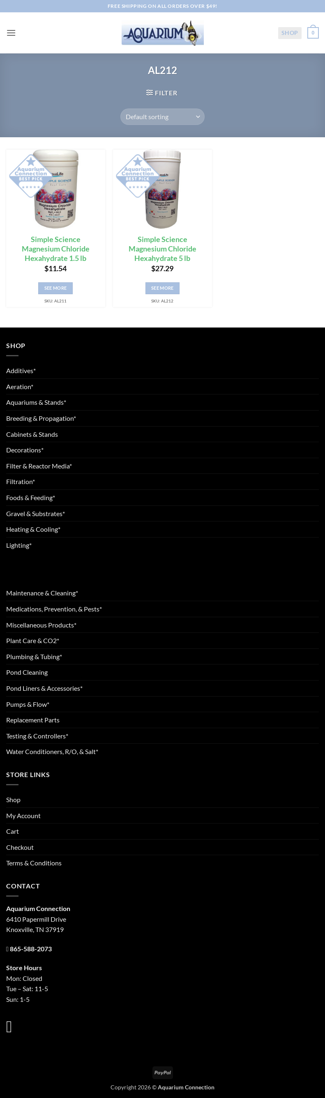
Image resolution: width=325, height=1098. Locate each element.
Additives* (21, 370)
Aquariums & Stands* (36, 402)
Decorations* (25, 450)
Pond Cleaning (27, 672)
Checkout (20, 847)
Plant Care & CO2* (32, 640)
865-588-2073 (31, 949)
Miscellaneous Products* (41, 625)
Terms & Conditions (34, 863)
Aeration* (19, 386)
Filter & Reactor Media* (39, 466)
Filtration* (20, 481)
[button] (11, 33)
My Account (23, 815)
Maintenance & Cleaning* (42, 593)
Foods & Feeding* (30, 497)
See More (55, 288)
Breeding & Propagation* (41, 418)
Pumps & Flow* (27, 704)
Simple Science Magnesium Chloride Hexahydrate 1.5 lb (56, 249)
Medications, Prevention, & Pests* (54, 609)
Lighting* (19, 545)
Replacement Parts (33, 720)
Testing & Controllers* (37, 736)
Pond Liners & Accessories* (44, 688)
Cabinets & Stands (32, 434)
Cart (12, 831)
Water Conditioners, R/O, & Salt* (52, 751)
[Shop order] (162, 116)
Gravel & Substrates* (35, 513)
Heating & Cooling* (33, 529)
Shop (289, 32)
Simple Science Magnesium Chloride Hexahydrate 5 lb (162, 249)
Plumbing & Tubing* (34, 656)
